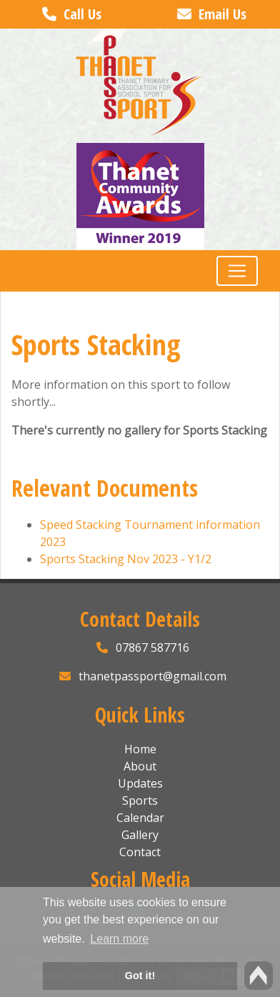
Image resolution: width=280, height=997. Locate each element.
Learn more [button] (119, 939)
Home (140, 749)
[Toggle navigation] (237, 271)
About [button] (140, 766)
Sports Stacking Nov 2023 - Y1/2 (125, 559)
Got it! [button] (140, 975)
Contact (140, 852)
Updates (140, 783)
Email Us (211, 14)
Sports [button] (140, 800)
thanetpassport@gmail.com (152, 676)
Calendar (140, 817)
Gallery (140, 835)
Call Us (71, 14)
